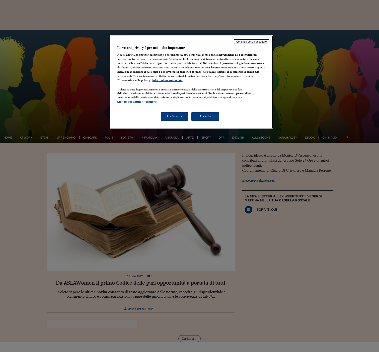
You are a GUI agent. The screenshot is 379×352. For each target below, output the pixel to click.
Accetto (205, 116)
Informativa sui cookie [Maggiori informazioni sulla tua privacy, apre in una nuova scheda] (168, 80)
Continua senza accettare (251, 41)
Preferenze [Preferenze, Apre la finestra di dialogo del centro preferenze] (175, 116)
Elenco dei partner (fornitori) (137, 101)
